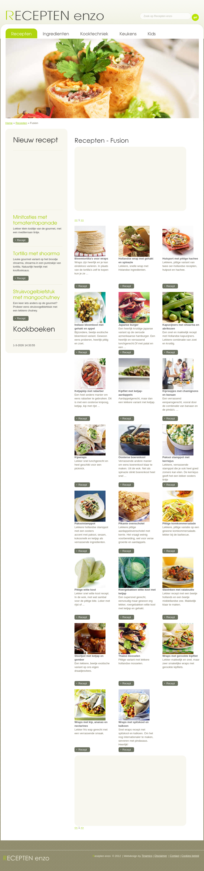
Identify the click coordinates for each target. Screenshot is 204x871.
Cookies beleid (190, 855)
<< (76, 220)
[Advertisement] (39, 180)
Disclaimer (160, 855)
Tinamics (147, 855)
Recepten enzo (54, 15)
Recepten (21, 123)
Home (9, 123)
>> (82, 220)
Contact (174, 855)
